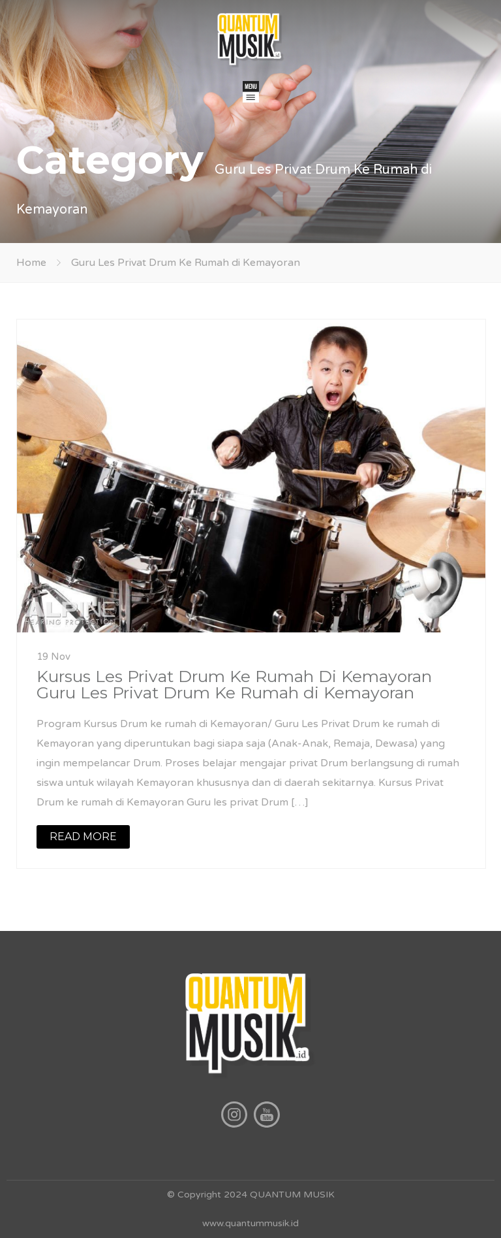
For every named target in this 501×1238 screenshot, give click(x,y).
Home (31, 262)
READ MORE (83, 836)
